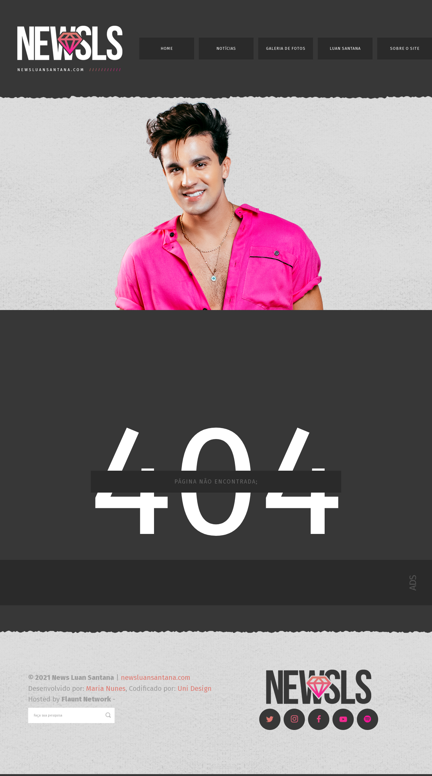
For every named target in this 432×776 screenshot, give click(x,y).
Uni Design (194, 688)
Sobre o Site (404, 48)
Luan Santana (345, 48)
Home (167, 48)
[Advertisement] (216, 361)
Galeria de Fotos (286, 48)
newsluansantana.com (155, 677)
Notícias (226, 48)
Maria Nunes (106, 688)
